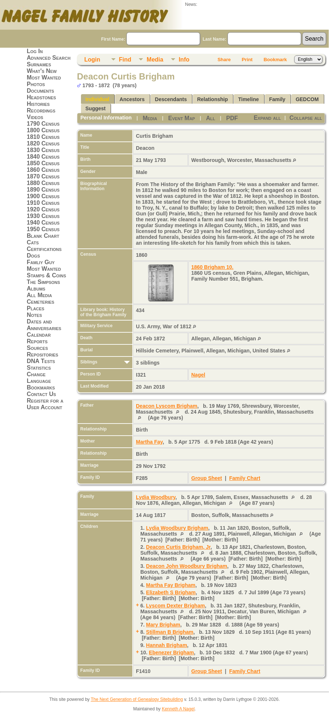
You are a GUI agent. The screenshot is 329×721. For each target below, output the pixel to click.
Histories (38, 104)
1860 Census (43, 170)
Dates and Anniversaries (44, 324)
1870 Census (43, 176)
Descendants (171, 99)
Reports (37, 341)
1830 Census (43, 150)
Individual (97, 99)
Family (277, 99)
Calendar (39, 335)
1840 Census (43, 157)
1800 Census (43, 130)
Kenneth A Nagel (178, 708)
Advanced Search (48, 58)
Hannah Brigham (166, 645)
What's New (42, 71)
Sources (37, 348)
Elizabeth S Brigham (171, 592)
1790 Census (43, 124)
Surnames (39, 64)
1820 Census (43, 143)
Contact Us (41, 394)
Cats (33, 242)
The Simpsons (43, 282)
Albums (36, 288)
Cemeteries (40, 302)
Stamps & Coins (46, 275)
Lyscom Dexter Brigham (175, 606)
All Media (39, 295)
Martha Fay (149, 442)
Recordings (41, 110)
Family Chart (244, 478)
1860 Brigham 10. (212, 267)
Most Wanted (44, 77)
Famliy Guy (41, 262)
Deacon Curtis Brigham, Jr (178, 547)
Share (224, 59)
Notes (34, 315)
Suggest (95, 108)
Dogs (33, 255)
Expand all (267, 118)
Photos (36, 84)
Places (35, 308)
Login (92, 59)
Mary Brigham (163, 625)
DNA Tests (41, 361)
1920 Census (43, 209)
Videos (35, 117)
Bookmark (275, 59)
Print (247, 59)
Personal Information (106, 118)
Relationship (212, 99)
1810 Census (43, 137)
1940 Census (43, 222)
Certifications (44, 249)
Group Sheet (206, 478)
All (210, 118)
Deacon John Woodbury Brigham (186, 566)
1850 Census (43, 163)
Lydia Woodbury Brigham (177, 528)
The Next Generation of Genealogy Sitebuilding (137, 699)
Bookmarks (41, 387)
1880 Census (43, 183)
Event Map (181, 118)
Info (184, 59)
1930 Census (43, 216)
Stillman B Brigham (169, 632)
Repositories (42, 354)
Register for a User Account (45, 404)
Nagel (198, 375)
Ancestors (131, 99)
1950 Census (43, 229)
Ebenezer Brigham (171, 652)
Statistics (39, 368)
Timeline (248, 99)
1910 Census (43, 203)
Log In (35, 51)
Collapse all (305, 118)
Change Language (39, 377)
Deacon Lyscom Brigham (166, 406)
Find (125, 59)
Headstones (41, 97)
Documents (40, 91)
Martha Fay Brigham (171, 585)
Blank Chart (43, 236)
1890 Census (43, 189)
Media (155, 59)
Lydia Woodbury (155, 497)
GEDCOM (307, 99)
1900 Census (43, 196)
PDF (232, 118)
